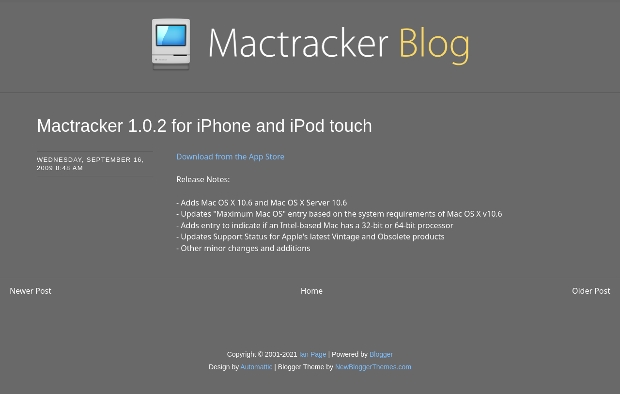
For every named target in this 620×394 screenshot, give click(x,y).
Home (312, 290)
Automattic (256, 367)
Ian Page (312, 354)
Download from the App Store (230, 156)
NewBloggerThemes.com (373, 367)
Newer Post (30, 290)
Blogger (381, 354)
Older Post (591, 290)
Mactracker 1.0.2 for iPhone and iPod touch (204, 126)
